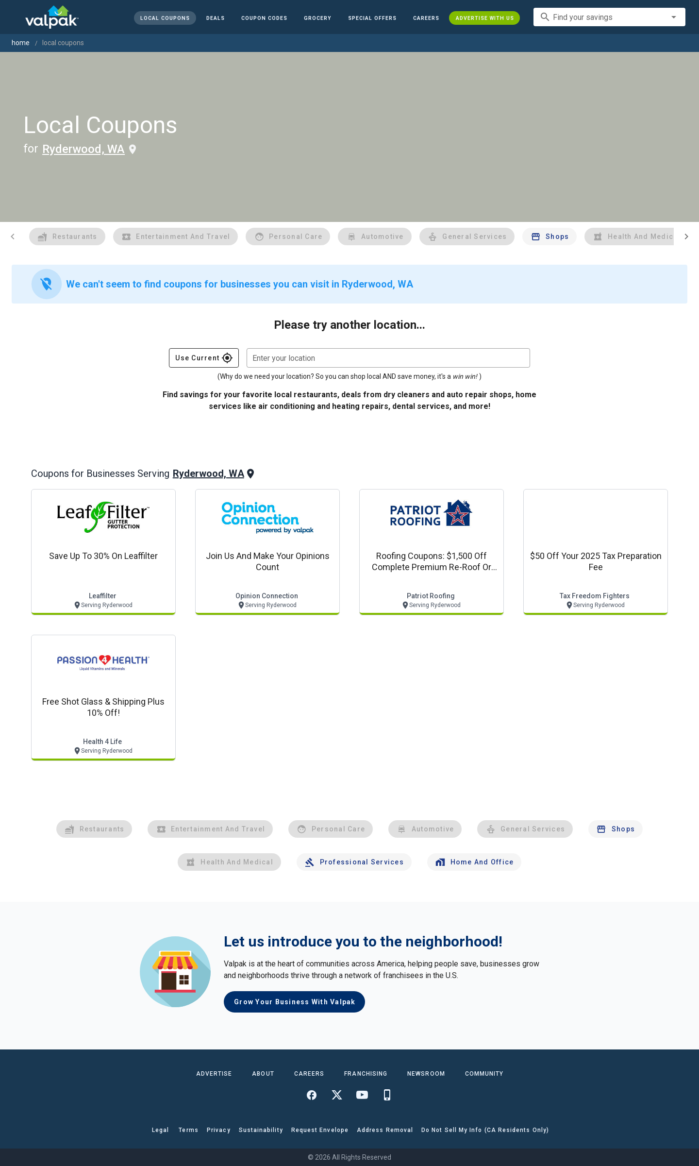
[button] (371, 18)
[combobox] (609, 17)
